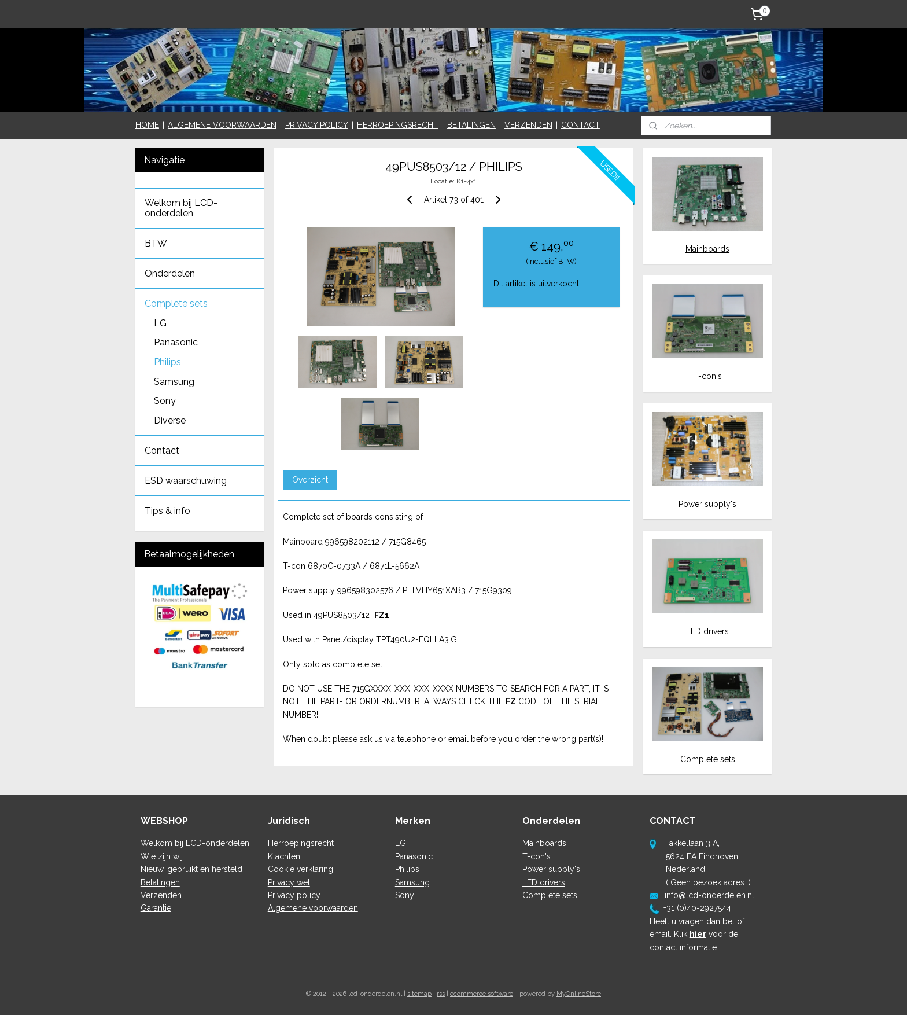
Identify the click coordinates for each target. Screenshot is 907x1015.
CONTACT (580, 125)
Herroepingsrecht (301, 843)
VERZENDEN (528, 125)
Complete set (705, 759)
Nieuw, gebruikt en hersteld (191, 869)
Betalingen (160, 882)
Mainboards (707, 248)
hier (698, 934)
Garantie (156, 908)
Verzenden (161, 895)
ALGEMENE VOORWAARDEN (222, 125)
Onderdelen (170, 273)
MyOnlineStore (578, 994)
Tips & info (167, 510)
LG (160, 323)
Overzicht (309, 479)
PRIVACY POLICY (316, 125)
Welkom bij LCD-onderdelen (181, 208)
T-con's (708, 376)
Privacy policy (294, 895)
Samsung (174, 381)
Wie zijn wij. (163, 856)
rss (441, 994)
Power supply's (707, 504)
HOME (147, 125)
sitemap (419, 994)
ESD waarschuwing (186, 480)
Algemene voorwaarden (313, 908)
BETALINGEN (471, 125)
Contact (162, 450)
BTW (156, 243)
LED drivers (707, 631)
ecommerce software (481, 994)
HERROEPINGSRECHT (397, 125)
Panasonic (176, 342)
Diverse (170, 420)
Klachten (284, 856)
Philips (167, 361)
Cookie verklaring (300, 869)
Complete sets (176, 303)
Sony (165, 400)
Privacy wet (289, 882)
